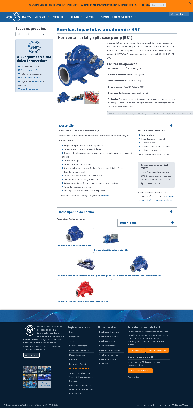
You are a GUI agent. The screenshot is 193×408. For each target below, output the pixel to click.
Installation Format (77, 364)
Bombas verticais (107, 341)
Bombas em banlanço (109, 332)
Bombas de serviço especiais (107, 361)
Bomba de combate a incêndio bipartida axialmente (84, 291)
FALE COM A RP (137, 350)
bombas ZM (106, 195)
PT (186, 13)
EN (172, 13)
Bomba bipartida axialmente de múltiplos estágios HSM (86, 266)
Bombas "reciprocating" (110, 350)
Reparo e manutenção (30, 77)
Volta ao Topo (180, 405)
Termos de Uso (164, 405)
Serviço (72, 341)
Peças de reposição (29, 70)
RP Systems (74, 336)
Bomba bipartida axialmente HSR (111, 240)
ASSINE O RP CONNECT (140, 370)
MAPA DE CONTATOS (157, 350)
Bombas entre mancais (109, 336)
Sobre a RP (42, 16)
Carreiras (73, 359)
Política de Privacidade (145, 405)
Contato (105, 16)
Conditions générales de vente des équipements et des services (81, 389)
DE (181, 13)
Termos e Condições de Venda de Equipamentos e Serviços (81, 377)
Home (72, 332)
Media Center (77, 355)
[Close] (190, 2)
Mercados (60, 16)
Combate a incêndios (108, 355)
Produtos (76, 16)
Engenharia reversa (29, 89)
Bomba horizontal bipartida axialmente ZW (139, 266)
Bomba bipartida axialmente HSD (74, 236)
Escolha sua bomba (124, 16)
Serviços (92, 16)
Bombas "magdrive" (108, 345)
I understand (158, 5)
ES (177, 13)
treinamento (37, 81)
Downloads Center (79, 350)
